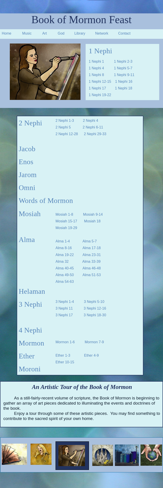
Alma (27, 240)
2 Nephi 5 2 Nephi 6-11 (79, 127)
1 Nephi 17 (97, 88)
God (61, 33)
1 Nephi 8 (96, 75)
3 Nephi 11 (64, 308)
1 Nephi (100, 51)
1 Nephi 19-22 (100, 95)
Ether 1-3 (63, 355)
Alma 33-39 (91, 261)
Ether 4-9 (91, 355)
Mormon (31, 343)
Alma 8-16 (64, 248)
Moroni (30, 369)
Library (79, 33)
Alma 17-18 (92, 248)
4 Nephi (30, 330)
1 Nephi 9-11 (124, 75)
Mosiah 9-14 (93, 214)
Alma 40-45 (69, 268)
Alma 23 (89, 255)
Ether (27, 356)
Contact (124, 33)
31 (99, 255)
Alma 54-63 (65, 281)
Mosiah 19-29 (66, 228)
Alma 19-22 (65, 255)
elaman (34, 291)
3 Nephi (30, 304)
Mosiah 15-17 (66, 221)
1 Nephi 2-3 (123, 61)
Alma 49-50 (66, 275)
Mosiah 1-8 (65, 214)
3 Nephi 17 (64, 315)
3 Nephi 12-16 (95, 308)
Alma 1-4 (63, 241)
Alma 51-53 (92, 275)
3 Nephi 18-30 (95, 315)
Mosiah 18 (92, 221)
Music (27, 33)
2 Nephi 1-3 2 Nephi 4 (77, 120)
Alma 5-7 (90, 241)
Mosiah (30, 214)
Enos (26, 162)
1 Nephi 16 (123, 81)
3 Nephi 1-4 (65, 302)
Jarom (28, 175)
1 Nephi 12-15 (102, 81)
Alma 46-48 (92, 268)
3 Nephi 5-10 (94, 302)
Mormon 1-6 (66, 342)
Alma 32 (62, 261)
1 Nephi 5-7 (123, 68)
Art (44, 33)
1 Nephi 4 (101, 68)
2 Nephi (30, 123)
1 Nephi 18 (123, 88)
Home (6, 33)
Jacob (27, 149)
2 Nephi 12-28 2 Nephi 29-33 (81, 134)
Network (101, 33)
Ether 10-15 (65, 362)
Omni (27, 188)
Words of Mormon (46, 200)
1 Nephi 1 (96, 61)
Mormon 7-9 (94, 342)
